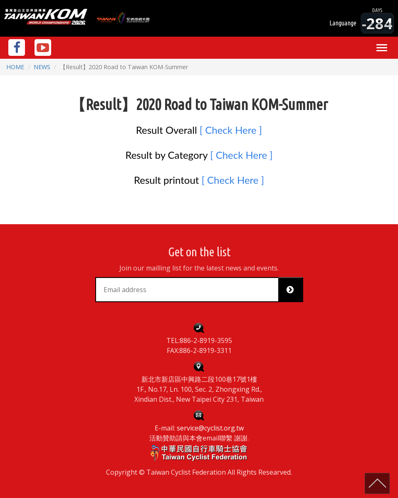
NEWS (42, 67)
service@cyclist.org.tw (210, 428)
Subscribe (293, 289)
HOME (15, 67)
